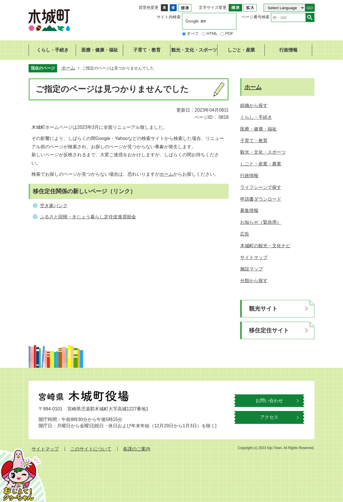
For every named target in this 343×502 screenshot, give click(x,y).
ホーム (68, 68)
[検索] (203, 21)
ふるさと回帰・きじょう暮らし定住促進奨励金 (88, 216)
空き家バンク (53, 205)
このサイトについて (90, 448)
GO (310, 8)
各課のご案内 (136, 448)
